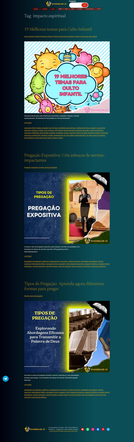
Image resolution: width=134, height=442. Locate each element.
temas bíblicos (29, 138)
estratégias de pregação (89, 261)
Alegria (38, 128)
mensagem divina (52, 264)
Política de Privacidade (57, 431)
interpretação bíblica (38, 264)
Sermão (41, 167)
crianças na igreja (37, 130)
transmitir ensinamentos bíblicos (94, 266)
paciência (44, 135)
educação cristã (87, 130)
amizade (45, 128)
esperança (27, 133)
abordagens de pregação (32, 261)
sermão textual (63, 395)
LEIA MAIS (27, 123)
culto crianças (49, 130)
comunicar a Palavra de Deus (70, 261)
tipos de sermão (77, 266)
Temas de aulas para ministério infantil (66, 36)
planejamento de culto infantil (64, 135)
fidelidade (35, 133)
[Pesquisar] (84, 5)
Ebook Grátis (74, 431)
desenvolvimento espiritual (72, 130)
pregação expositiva (77, 264)
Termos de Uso (67, 431)
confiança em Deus (82, 128)
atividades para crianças (67, 128)
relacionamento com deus (83, 135)
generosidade (44, 133)
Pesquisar (72, 1)
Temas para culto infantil (88, 36)
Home (50, 431)
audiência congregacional (50, 261)
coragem (93, 128)
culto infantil (58, 130)
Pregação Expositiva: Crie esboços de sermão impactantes (64, 157)
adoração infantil (30, 128)
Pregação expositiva (31, 167)
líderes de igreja (82, 133)
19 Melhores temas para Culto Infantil (58, 29)
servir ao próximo (99, 135)
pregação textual (103, 264)
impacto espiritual (70, 133)
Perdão (50, 135)
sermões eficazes (52, 266)
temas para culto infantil (43, 138)
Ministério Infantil (46, 36)
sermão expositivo (39, 266)
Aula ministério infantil (32, 36)
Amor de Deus (53, 128)
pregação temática (90, 264)
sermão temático (52, 395)
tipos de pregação (51, 167)
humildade (59, 133)
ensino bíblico (98, 130)
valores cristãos (57, 138)
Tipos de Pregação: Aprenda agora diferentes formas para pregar (64, 286)
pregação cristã (64, 264)
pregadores (28, 266)
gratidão (52, 133)
